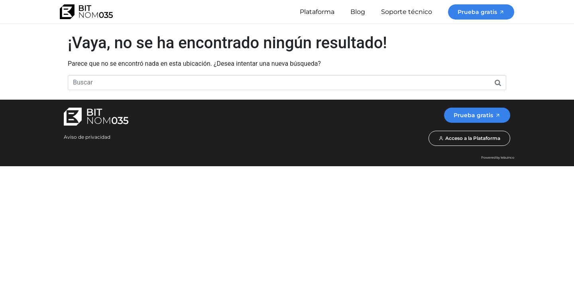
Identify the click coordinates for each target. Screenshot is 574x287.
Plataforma (317, 12)
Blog (357, 12)
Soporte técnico (406, 12)
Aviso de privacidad (87, 137)
